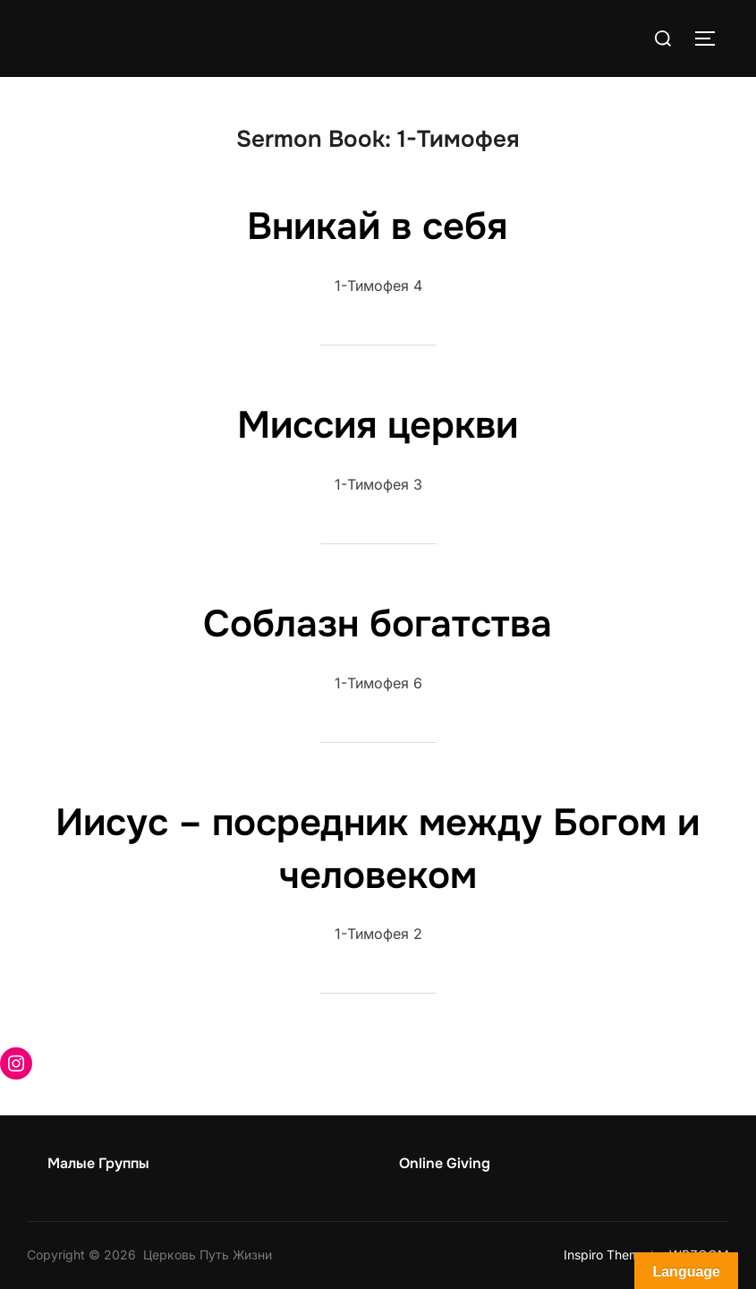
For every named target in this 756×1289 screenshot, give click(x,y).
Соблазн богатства (377, 624)
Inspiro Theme (605, 1254)
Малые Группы (98, 1163)
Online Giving (444, 1163)
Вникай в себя (377, 226)
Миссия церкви (377, 425)
